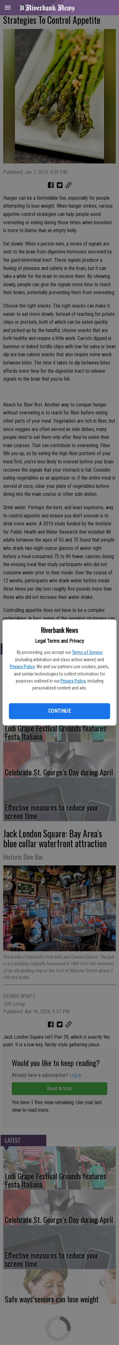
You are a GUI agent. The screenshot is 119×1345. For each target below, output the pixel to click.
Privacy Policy (22, 666)
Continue (59, 711)
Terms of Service (87, 652)
